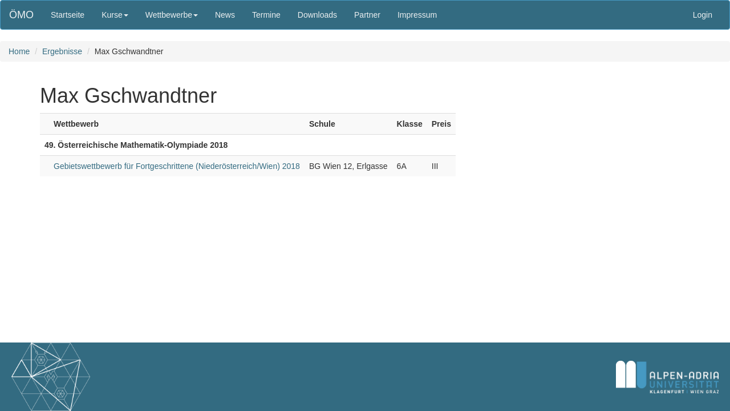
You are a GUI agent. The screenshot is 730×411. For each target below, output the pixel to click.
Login (702, 14)
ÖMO (21, 15)
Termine (266, 14)
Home (19, 51)
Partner (367, 14)
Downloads (317, 14)
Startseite (67, 14)
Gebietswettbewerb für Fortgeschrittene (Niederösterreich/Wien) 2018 (177, 166)
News (225, 14)
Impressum (417, 14)
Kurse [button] (115, 14)
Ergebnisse (62, 51)
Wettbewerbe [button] (171, 14)
